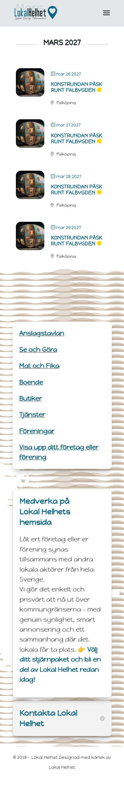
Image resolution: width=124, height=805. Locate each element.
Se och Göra (38, 350)
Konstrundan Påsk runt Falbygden (76, 87)
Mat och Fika (39, 366)
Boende (31, 382)
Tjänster (32, 414)
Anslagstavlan (41, 333)
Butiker (30, 398)
